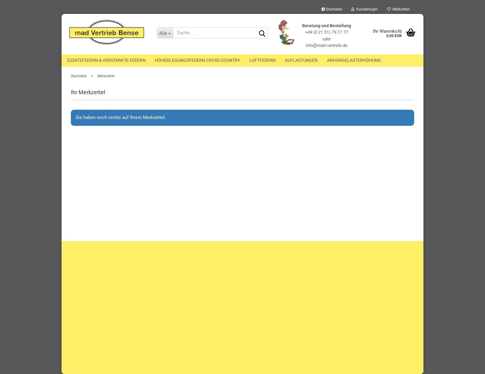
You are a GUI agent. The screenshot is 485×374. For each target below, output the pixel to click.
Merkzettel (398, 9)
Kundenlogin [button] (364, 9)
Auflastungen (301, 60)
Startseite (331, 9)
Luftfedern (262, 60)
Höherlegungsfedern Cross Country (197, 60)
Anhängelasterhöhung (354, 60)
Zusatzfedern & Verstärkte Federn (106, 60)
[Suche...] (165, 32)
